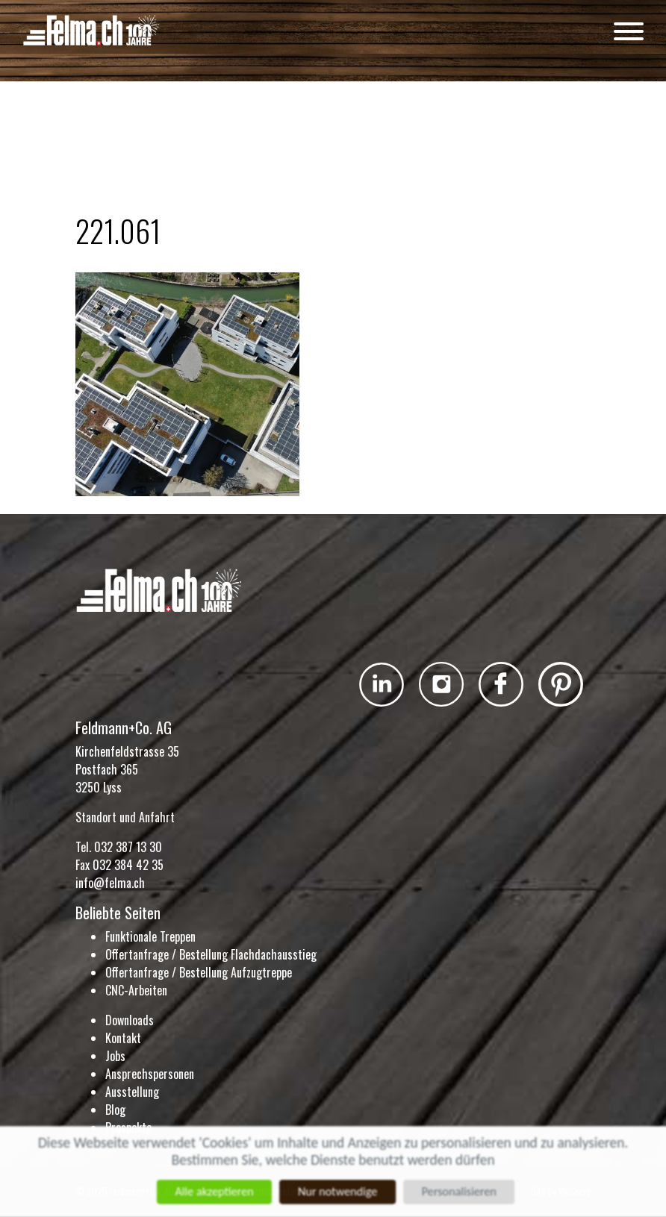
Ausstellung (132, 1092)
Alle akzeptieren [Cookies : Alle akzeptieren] (212, 1192)
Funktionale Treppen (150, 936)
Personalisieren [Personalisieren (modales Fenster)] (461, 1192)
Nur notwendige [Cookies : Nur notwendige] (338, 1192)
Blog (115, 1110)
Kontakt (123, 1038)
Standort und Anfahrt (125, 817)
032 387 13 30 (128, 847)
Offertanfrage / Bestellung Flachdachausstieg (211, 954)
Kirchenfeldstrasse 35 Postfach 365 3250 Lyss (127, 769)
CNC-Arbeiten (136, 990)
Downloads (129, 1020)
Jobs (115, 1056)
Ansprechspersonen (149, 1074)
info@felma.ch (110, 883)
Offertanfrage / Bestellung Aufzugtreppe (198, 972)
